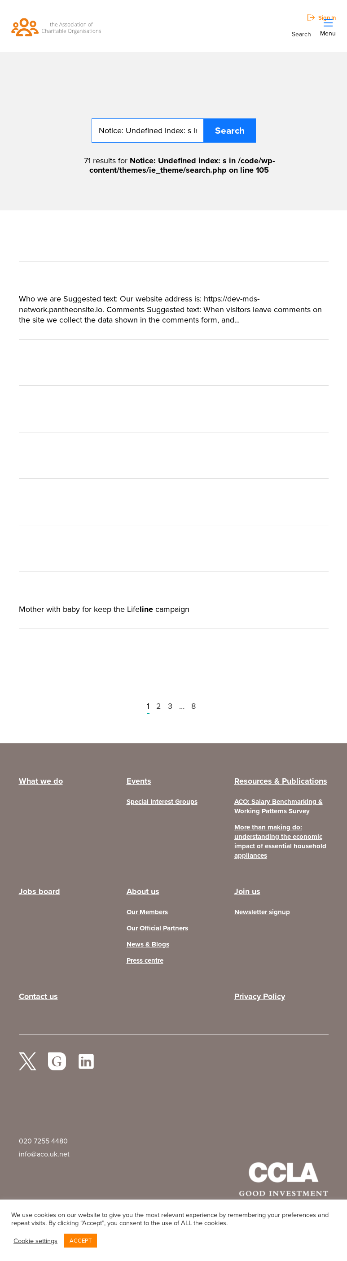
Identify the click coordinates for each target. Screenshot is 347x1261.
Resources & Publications (280, 781)
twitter (28, 1065)
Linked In (86, 1065)
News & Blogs (148, 944)
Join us (247, 891)
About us (143, 891)
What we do (41, 781)
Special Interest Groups (162, 802)
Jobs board (39, 891)
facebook (57, 1065)
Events (139, 781)
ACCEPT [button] (81, 1240)
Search (301, 34)
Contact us (38, 996)
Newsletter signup (262, 912)
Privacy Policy (259, 996)
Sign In (327, 17)
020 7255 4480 (43, 1141)
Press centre (145, 960)
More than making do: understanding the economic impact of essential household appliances (280, 841)
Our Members (147, 912)
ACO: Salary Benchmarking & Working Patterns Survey (278, 806)
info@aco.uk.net (44, 1154)
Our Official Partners (157, 928)
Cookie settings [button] (35, 1241)
